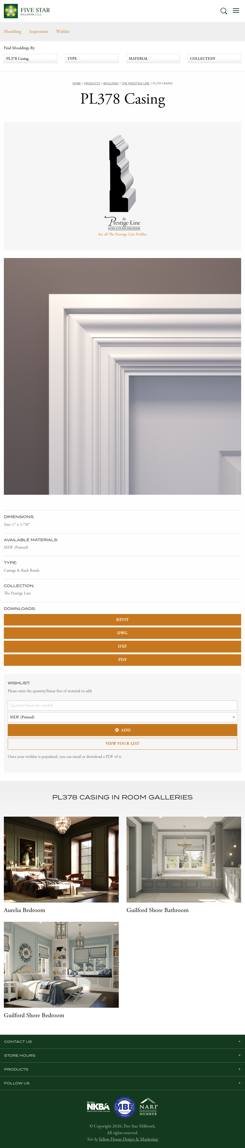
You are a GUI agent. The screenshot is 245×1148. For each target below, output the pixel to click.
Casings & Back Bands (21, 570)
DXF (122, 646)
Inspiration (38, 31)
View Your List (123, 743)
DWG (122, 633)
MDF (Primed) (16, 547)
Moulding (12, 31)
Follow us (17, 1083)
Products (16, 1069)
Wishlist (62, 31)
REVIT (122, 619)
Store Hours (19, 1055)
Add (122, 730)
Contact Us (18, 1041)
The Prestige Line (17, 593)
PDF (122, 659)
